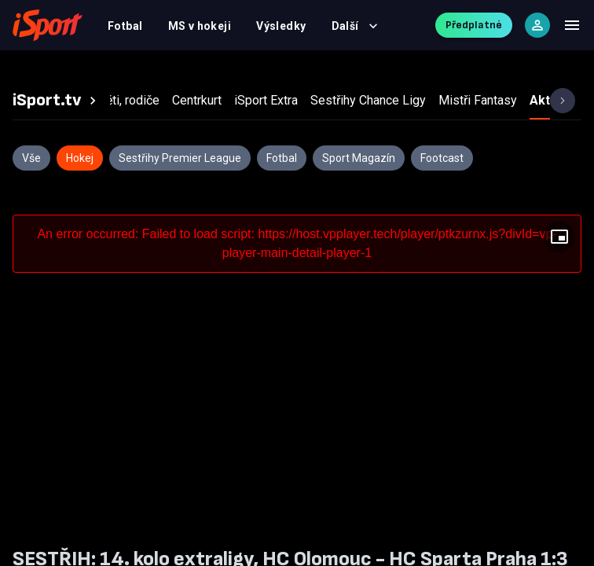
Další (355, 26)
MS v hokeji (200, 26)
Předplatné (474, 24)
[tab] (57, 100)
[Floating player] (559, 236)
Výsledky (281, 26)
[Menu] (572, 25)
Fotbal (125, 26)
